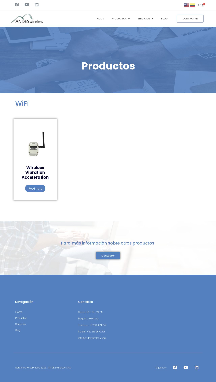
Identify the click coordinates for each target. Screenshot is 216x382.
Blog (164, 18)
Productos (121, 18)
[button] (190, 18)
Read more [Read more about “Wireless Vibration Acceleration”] (35, 188)
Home (100, 18)
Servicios (145, 18)
